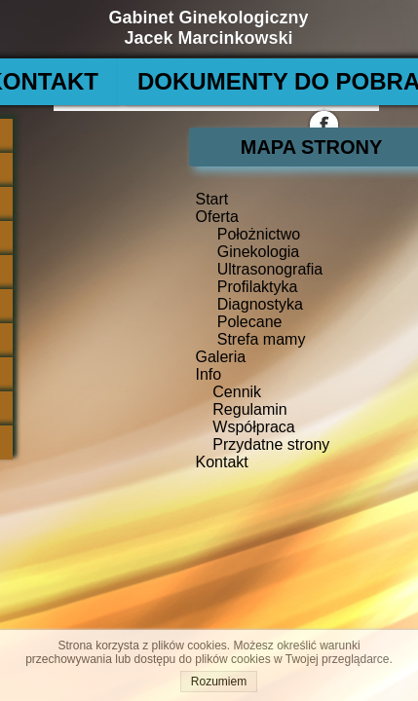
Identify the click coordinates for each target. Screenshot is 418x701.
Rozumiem (219, 681)
